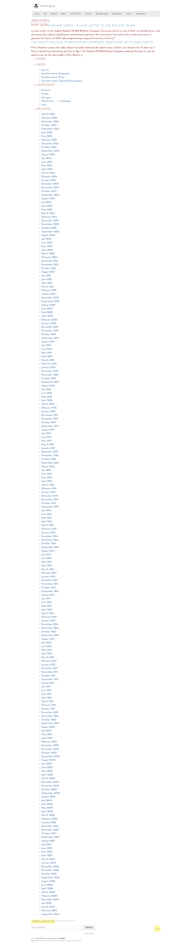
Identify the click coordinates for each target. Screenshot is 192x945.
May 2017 (46, 441)
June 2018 (46, 393)
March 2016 (47, 485)
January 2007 (48, 863)
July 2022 (46, 239)
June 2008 (47, 804)
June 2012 (46, 646)
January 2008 (48, 822)
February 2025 (49, 140)
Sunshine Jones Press (52, 77)
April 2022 (47, 250)
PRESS (63, 14)
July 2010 (46, 731)
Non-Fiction (47, 101)
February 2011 (48, 705)
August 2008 (48, 797)
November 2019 (49, 331)
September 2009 (50, 756)
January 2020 (48, 323)
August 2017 (47, 430)
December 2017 (49, 415)
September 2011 (49, 679)
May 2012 (46, 650)
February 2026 (49, 118)
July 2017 (46, 433)
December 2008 (50, 782)
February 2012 (49, 661)
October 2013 (48, 587)
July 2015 (46, 510)
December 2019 (49, 327)
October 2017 (48, 422)
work (43, 105)
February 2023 (49, 217)
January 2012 (48, 665)
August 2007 (48, 841)
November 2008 (50, 786)
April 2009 (47, 775)
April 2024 (47, 169)
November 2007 (50, 830)
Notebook (65, 101)
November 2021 (49, 265)
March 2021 (47, 287)
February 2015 (49, 529)
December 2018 (49, 371)
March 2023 (48, 213)
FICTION (88, 14)
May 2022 (46, 246)
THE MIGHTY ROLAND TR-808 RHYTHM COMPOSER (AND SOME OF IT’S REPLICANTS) (92, 42)
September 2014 (50, 547)
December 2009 (50, 745)
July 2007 (46, 844)
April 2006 (47, 888)
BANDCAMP (117, 14)
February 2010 (49, 742)
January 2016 (48, 492)
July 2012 (46, 643)
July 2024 (46, 158)
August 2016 (47, 466)
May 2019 (46, 353)
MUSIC (37, 14)
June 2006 (47, 885)
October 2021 (48, 268)
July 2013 (46, 598)
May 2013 (46, 606)
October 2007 (49, 833)
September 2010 (50, 723)
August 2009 (48, 760)
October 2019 (48, 334)
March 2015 (47, 525)
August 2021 (47, 272)
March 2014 (47, 569)
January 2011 (48, 709)
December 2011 (49, 668)
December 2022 (50, 220)
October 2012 (48, 632)
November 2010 (50, 716)
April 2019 (46, 356)
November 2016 (49, 455)
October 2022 (48, 228)
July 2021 (46, 276)
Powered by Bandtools (89, 933)
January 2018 (48, 411)
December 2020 (50, 298)
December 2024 (50, 143)
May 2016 (46, 477)
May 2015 (46, 518)
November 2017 (49, 419)
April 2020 (47, 316)
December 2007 (50, 826)
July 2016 (46, 470)
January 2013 (48, 621)
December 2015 (49, 496)
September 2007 (50, 837)
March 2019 (47, 360)
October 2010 (48, 720)
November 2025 (50, 121)
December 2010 (49, 712)
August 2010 (48, 727)
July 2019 (46, 345)
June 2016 (46, 474)
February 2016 (49, 488)
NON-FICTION (75, 14)
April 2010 (46, 738)
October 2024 (48, 147)
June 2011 (46, 690)
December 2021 (49, 261)
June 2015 (46, 514)
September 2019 (50, 338)
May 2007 (46, 852)
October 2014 (48, 543)
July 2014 (46, 554)
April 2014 (46, 565)
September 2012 (50, 635)
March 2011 (47, 701)
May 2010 (46, 734)
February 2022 (49, 257)
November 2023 (50, 187)
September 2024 (50, 151)
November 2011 (49, 672)
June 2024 (46, 162)
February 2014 (49, 573)
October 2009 (49, 753)
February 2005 (49, 910)
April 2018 (46, 400)
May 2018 (46, 397)
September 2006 (50, 877)
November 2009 (50, 749)
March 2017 (47, 444)
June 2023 (46, 206)
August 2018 (47, 386)
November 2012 (49, 628)
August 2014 (47, 551)
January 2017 (48, 448)
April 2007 (47, 855)
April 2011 (46, 698)
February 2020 (49, 320)
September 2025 (50, 129)
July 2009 (46, 764)
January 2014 (48, 577)
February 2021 (49, 290)
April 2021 (46, 283)
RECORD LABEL (102, 14)
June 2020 (47, 309)
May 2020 (47, 312)
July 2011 (45, 687)
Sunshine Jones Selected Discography (61, 81)
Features (46, 90)
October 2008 (49, 789)
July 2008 (46, 800)
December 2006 (50, 866)
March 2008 (48, 815)
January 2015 (48, 532)
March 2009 (48, 778)
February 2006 (49, 896)
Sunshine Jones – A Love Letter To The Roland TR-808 (91, 25)
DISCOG (54, 14)
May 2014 (46, 562)
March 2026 (48, 114)
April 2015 (46, 521)
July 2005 (46, 903)
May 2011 (46, 694)
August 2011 (47, 683)
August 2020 (48, 305)
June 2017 (46, 437)
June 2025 (46, 132)
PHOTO (129, 14)
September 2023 (50, 195)
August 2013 (47, 595)
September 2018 (50, 382)
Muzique (46, 97)
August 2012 (47, 639)
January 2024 (48, 180)
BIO (45, 14)
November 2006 (50, 870)
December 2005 (50, 899)
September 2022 (50, 232)
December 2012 (49, 624)
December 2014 (49, 536)
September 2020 (50, 301)
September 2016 (50, 463)
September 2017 (50, 426)
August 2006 (48, 881)
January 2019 (48, 367)
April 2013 (46, 610)
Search (45, 70)
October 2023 (48, 191)
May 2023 (46, 209)
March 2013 (47, 613)
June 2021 (46, 279)
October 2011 (48, 676)
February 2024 (49, 176)
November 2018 (49, 375)
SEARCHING (140, 14)
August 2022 (48, 235)
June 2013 (46, 602)
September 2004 (50, 914)
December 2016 (49, 452)
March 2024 (48, 173)
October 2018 (48, 378)
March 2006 (48, 892)
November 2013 (49, 584)
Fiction (45, 94)
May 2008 (47, 808)
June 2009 (47, 767)
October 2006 (49, 874)
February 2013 (49, 617)
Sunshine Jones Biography (55, 73)
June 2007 (46, 848)
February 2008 (49, 819)
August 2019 (47, 342)
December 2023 (50, 184)
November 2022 (50, 224)
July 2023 (46, 202)
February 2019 (49, 364)
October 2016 (48, 459)
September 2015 (50, 507)
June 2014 (46, 558)
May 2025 (46, 136)
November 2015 (49, 499)
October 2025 (48, 125)
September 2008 (50, 793)
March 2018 (47, 404)
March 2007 (48, 859)
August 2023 (48, 198)
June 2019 (46, 349)
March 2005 (48, 907)
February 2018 (49, 408)
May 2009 (47, 771)
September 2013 (50, 591)
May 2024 (46, 165)
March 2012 (47, 657)
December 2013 (49, 580)
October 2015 (48, 503)
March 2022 (48, 253)
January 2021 (48, 294)
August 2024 (48, 154)
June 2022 (46, 243)
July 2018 (46, 389)
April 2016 (46, 481)
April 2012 (46, 654)
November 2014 (49, 540)
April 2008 (47, 811)
